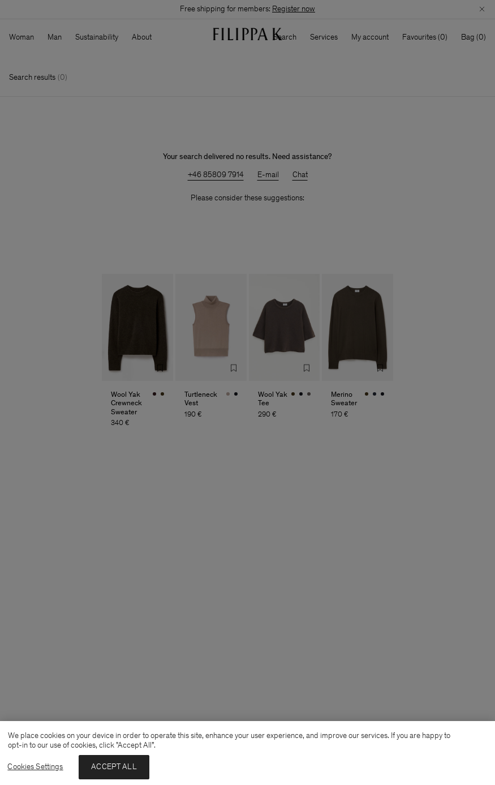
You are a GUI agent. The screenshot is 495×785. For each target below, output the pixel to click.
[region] (247, 753)
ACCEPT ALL (113, 766)
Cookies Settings (35, 766)
